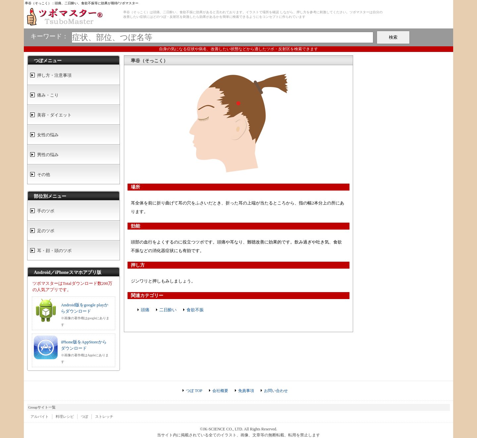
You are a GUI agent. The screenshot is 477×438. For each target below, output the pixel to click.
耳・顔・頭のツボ (54, 250)
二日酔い (168, 309)
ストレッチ (104, 416)
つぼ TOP (194, 390)
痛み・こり (48, 95)
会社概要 (220, 390)
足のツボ (45, 230)
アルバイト (39, 416)
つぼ (84, 416)
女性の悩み (48, 134)
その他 (43, 174)
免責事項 (246, 390)
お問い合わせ (276, 390)
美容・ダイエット (54, 114)
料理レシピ (65, 416)
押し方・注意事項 (54, 75)
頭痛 (145, 309)
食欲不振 (195, 309)
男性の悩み (48, 154)
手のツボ (45, 210)
